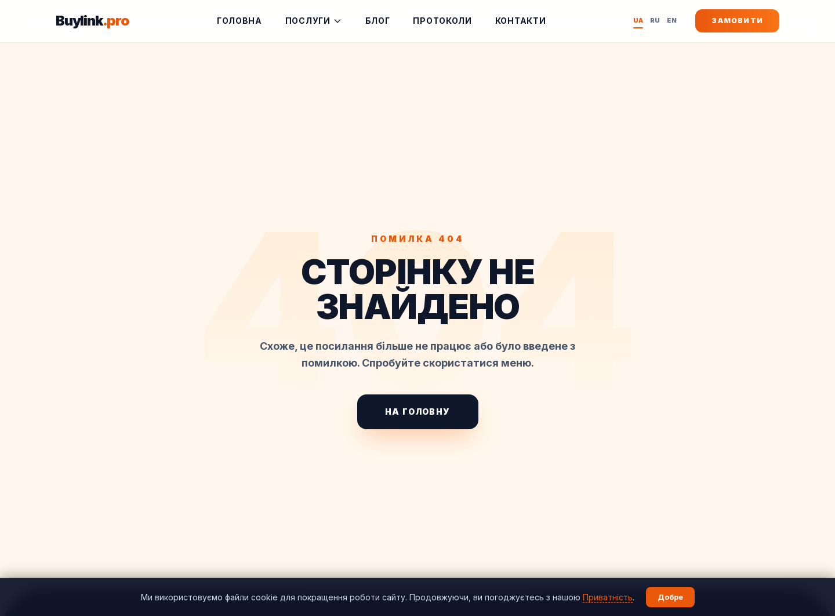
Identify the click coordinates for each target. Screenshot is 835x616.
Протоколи (442, 21)
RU (655, 20)
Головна (239, 21)
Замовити (737, 20)
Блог (377, 21)
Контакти (520, 21)
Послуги (313, 21)
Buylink (92, 21)
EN (672, 20)
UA (638, 21)
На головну (418, 411)
